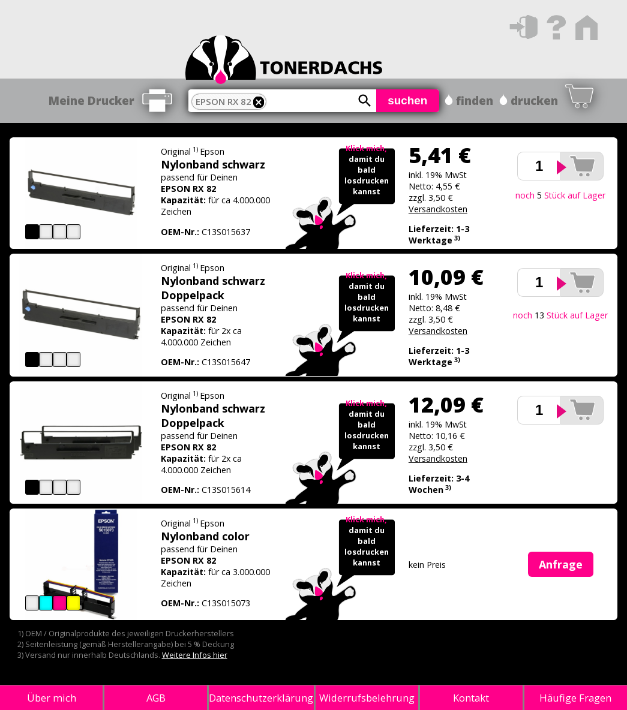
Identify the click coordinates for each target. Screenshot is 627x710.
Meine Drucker (91, 101)
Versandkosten (438, 209)
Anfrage (561, 564)
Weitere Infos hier (194, 654)
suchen (407, 100)
